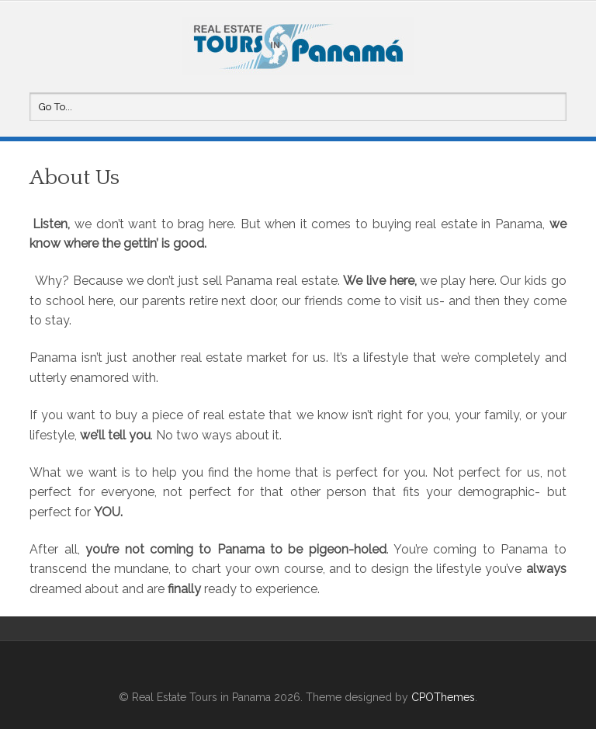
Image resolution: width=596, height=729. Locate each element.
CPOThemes (443, 697)
